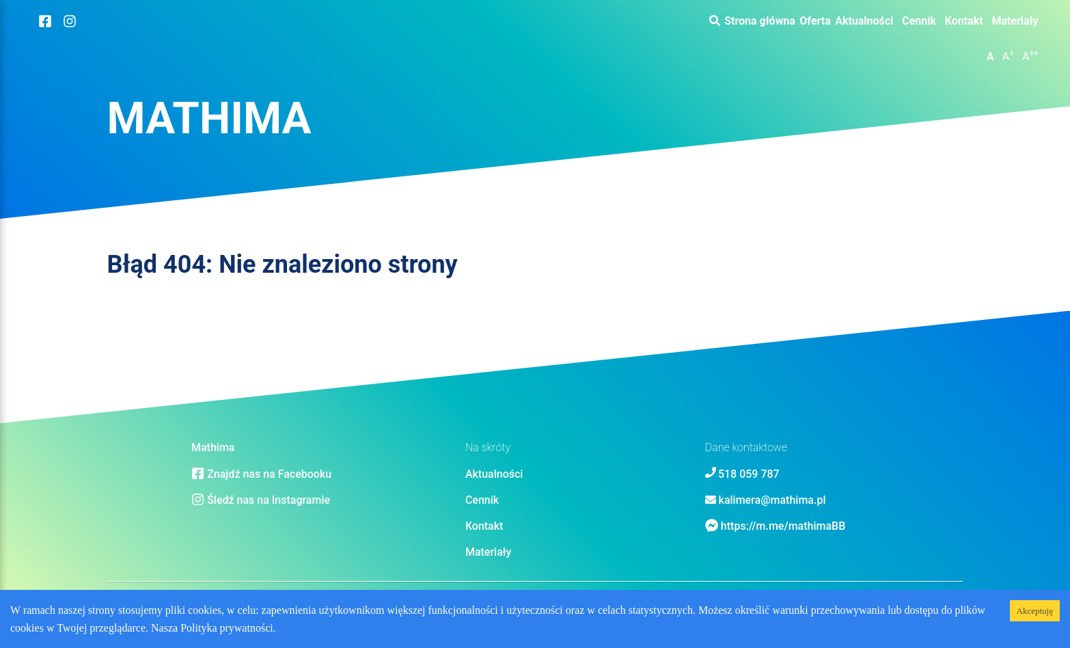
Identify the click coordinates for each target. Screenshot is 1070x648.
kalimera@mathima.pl (772, 500)
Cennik (919, 21)
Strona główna (759, 21)
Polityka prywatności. (228, 628)
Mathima (209, 118)
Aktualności (864, 21)
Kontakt (964, 21)
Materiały (1014, 21)
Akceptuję (1035, 611)
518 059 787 (749, 474)
